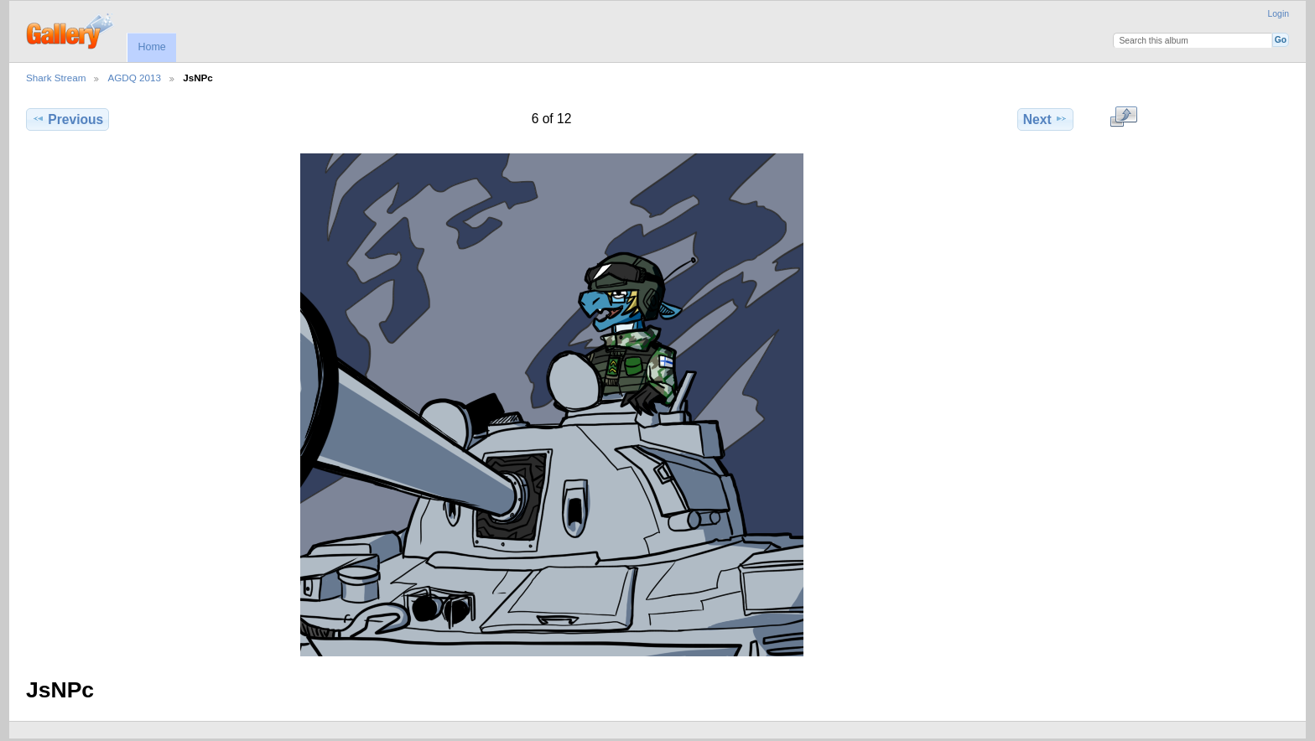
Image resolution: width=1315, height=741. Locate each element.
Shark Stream (56, 77)
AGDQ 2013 (134, 77)
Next (1045, 119)
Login (1278, 13)
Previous (67, 119)
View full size (1123, 117)
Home (151, 47)
